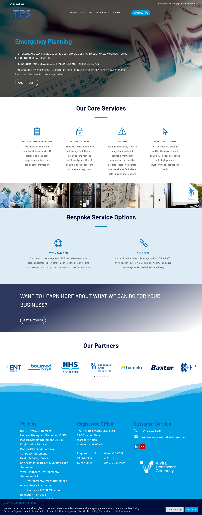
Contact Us (141, 12)
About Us (86, 13)
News (116, 13)
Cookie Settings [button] (174, 509)
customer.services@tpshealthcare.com (177, 3)
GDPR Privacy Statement (35, 430)
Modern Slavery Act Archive (37, 449)
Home (73, 13)
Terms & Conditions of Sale (37, 499)
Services (101, 13)
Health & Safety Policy (34, 458)
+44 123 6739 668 (16, 4)
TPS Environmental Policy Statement (43, 480)
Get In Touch (26, 82)
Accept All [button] (191, 509)
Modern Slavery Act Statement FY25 (43, 435)
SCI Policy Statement (33, 453)
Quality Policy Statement (35, 485)
